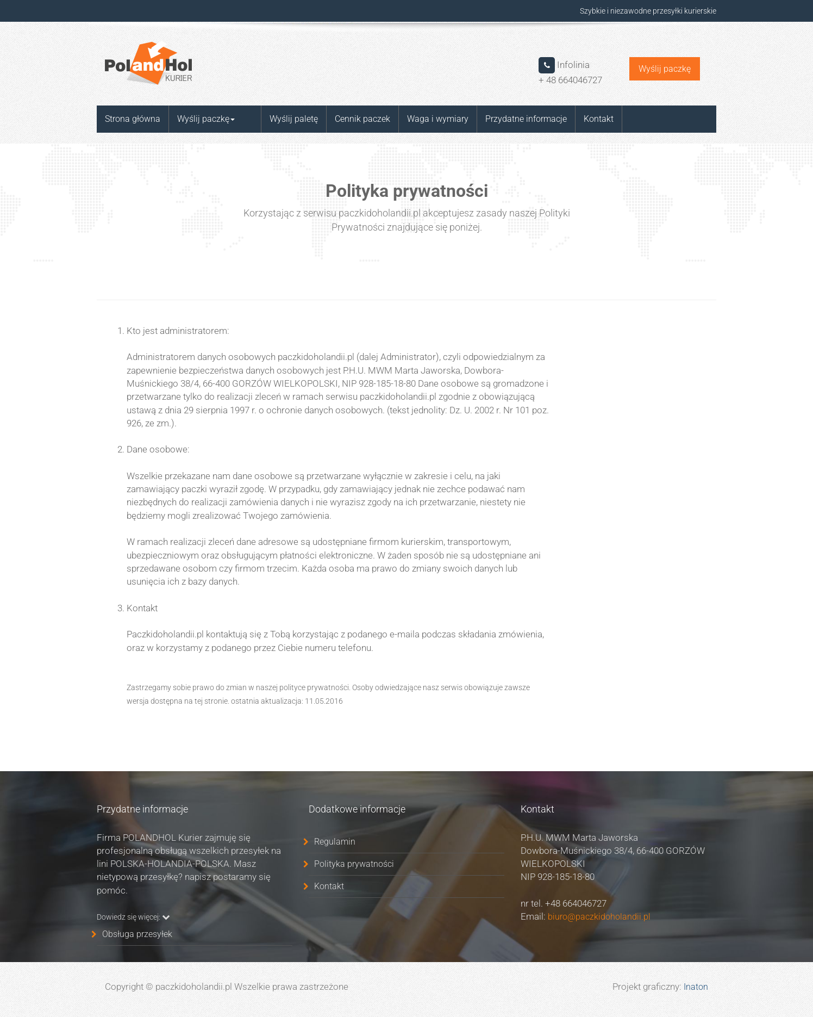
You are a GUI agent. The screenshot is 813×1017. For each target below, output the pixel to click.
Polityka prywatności (354, 864)
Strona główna (132, 119)
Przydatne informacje (508, 119)
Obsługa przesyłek (137, 934)
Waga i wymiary (420, 119)
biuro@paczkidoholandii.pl (598, 916)
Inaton (696, 987)
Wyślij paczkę (665, 69)
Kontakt (581, 119)
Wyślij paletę (276, 119)
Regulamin (334, 841)
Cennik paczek (344, 119)
